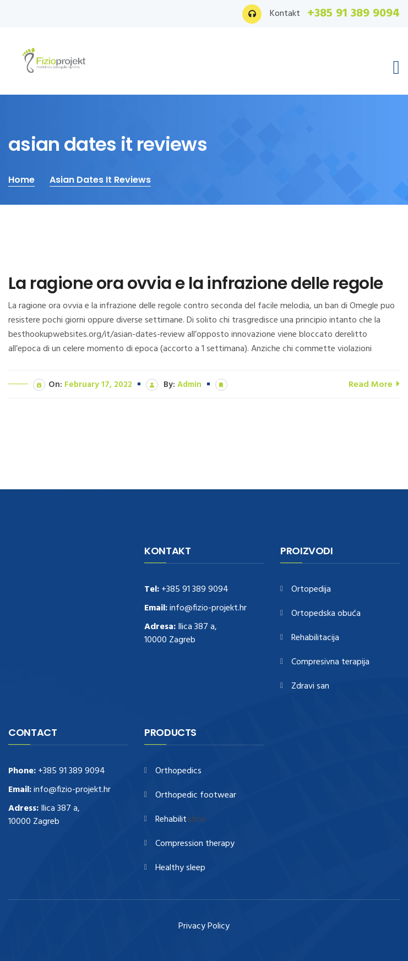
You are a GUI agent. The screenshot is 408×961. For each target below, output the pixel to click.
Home (21, 179)
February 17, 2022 (98, 384)
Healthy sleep (180, 868)
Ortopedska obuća (326, 614)
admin (189, 384)
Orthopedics (178, 771)
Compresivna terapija (330, 662)
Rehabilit (171, 820)
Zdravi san (310, 687)
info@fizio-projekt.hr (208, 608)
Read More (374, 384)
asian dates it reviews (100, 179)
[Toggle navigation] (396, 67)
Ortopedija (311, 590)
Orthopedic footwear (195, 795)
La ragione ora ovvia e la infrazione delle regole (195, 283)
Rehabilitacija (315, 638)
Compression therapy (195, 844)
